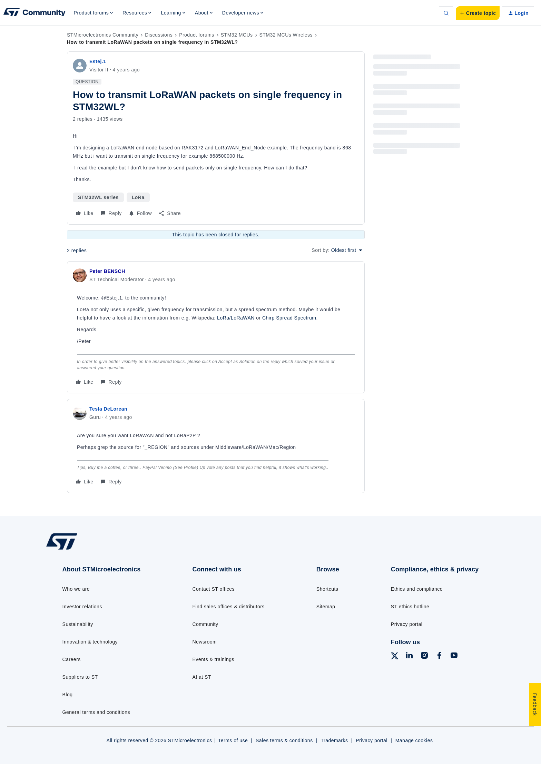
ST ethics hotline (410, 606)
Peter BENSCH (107, 271)
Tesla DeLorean (108, 409)
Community (205, 624)
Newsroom (204, 642)
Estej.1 (97, 61)
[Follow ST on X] (395, 656)
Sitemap (325, 606)
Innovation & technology (90, 642)
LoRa (138, 197)
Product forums (196, 35)
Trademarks (334, 740)
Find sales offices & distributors (228, 606)
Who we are (76, 589)
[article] (216, 327)
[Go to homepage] (97, 549)
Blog (67, 694)
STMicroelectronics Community (102, 35)
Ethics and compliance (417, 589)
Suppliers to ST (80, 677)
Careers (71, 659)
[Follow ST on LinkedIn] (409, 656)
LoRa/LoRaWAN (236, 318)
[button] (478, 13)
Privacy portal (407, 624)
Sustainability (77, 624)
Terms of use (233, 740)
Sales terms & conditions (284, 740)
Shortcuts (327, 589)
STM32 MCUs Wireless (286, 35)
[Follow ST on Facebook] (439, 656)
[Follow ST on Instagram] (424, 656)
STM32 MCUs (237, 35)
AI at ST (201, 677)
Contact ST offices (213, 589)
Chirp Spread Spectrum (289, 318)
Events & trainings (213, 659)
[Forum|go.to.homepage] (34, 13)
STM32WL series (98, 197)
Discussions (159, 35)
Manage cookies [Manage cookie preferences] (414, 740)
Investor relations (82, 606)
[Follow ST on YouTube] (454, 656)
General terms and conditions (96, 712)
